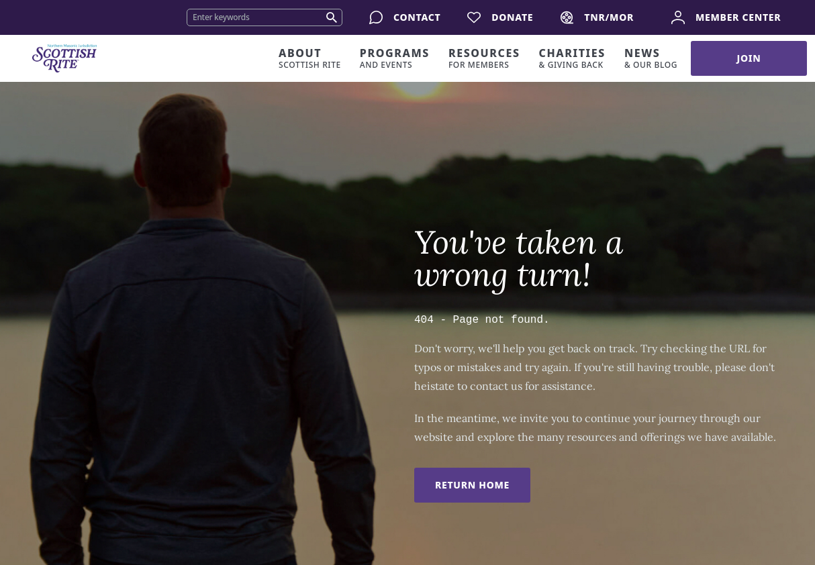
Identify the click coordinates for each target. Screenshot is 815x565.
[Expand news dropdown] (655, 58)
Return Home (472, 484)
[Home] (64, 58)
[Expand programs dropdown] (398, 58)
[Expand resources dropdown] (488, 58)
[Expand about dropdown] (313, 58)
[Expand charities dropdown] (576, 58)
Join (749, 58)
